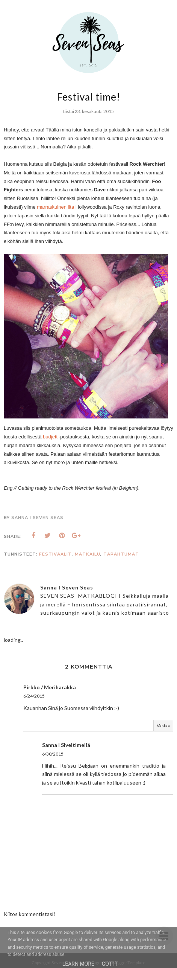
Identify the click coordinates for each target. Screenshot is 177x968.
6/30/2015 (53, 754)
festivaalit (55, 554)
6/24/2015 (34, 696)
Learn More (78, 964)
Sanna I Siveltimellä (66, 745)
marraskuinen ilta (55, 207)
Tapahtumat (121, 554)
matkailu (87, 554)
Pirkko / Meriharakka (49, 687)
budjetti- (51, 437)
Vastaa (163, 725)
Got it (110, 964)
